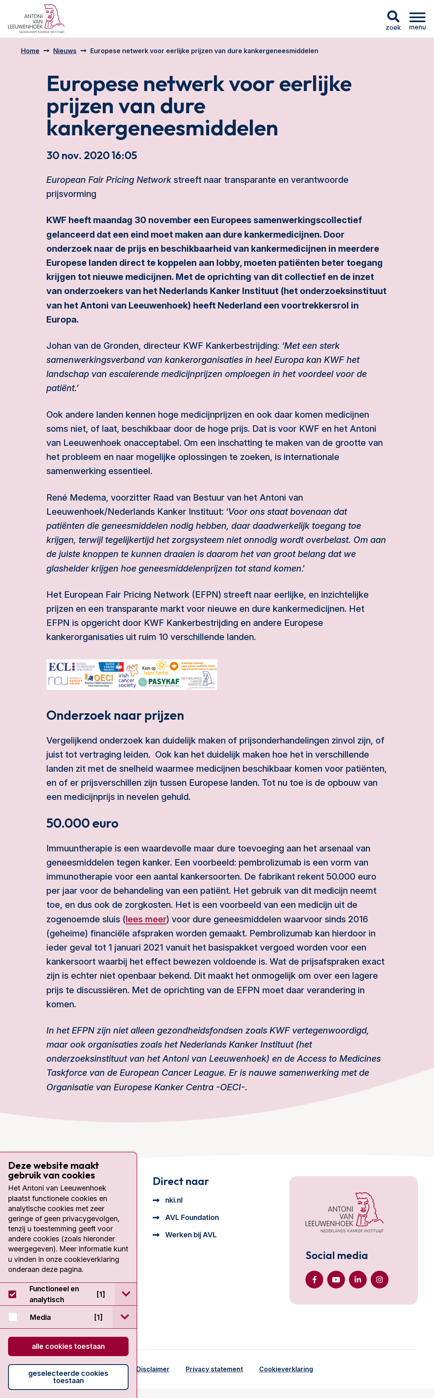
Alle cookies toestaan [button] (68, 1346)
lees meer (146, 919)
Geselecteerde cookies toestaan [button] (68, 1377)
